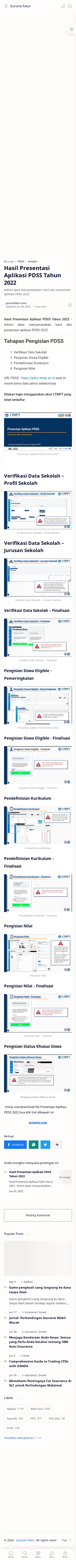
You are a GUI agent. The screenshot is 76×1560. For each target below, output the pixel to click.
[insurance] (31, 1312)
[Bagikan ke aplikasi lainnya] (57, 1144)
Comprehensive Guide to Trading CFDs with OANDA (38, 1363)
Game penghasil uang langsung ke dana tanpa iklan (40, 1289)
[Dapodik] (15, 1418)
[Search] (70, 6)
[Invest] (42, 1312)
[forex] (26, 1355)
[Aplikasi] (28, 1282)
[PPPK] (13, 1428)
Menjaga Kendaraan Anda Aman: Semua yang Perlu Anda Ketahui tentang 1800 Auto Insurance (40, 1342)
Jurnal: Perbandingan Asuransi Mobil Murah (37, 1320)
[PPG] (36, 1418)
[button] (63, 6)
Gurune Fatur (20, 6)
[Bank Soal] (40, 1409)
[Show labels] (23, 1438)
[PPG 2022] (57, 1418)
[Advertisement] (38, 54)
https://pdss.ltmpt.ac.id (38, 378)
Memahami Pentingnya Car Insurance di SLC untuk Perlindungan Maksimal (40, 1383)
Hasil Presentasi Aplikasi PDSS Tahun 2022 (30, 1174)
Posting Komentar (38, 1215)
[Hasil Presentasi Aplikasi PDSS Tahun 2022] (64, 1177)
